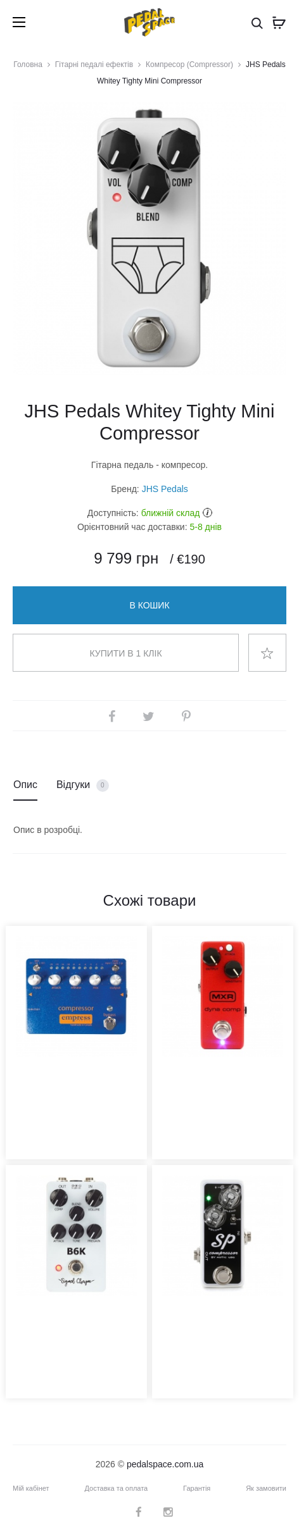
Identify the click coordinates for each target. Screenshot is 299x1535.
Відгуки (82, 785)
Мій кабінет (31, 1488)
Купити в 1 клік (125, 653)
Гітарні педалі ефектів (94, 64)
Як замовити (266, 1488)
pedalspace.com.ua (165, 1464)
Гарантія (196, 1488)
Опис (25, 784)
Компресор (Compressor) (189, 64)
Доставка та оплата (116, 1488)
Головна (27, 64)
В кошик (149, 605)
